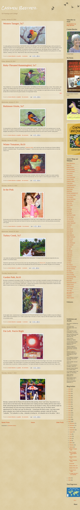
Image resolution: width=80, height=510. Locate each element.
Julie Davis (69, 225)
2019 (69, 402)
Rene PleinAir (70, 278)
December (71, 423)
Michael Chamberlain (71, 266)
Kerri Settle (69, 246)
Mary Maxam (70, 264)
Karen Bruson (70, 229)
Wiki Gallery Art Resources (70, 293)
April (70, 440)
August (71, 431)
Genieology (69, 209)
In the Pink (8, 189)
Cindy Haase (70, 183)
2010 (69, 421)
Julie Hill (69, 227)
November (71, 425)
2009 (69, 478)
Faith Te (68, 207)
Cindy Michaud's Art (71, 185)
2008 (69, 480)
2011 (69, 419)
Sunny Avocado (70, 286)
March (71, 442)
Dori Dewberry (70, 197)
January (71, 447)
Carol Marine (70, 173)
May (70, 438)
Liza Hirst (69, 262)
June (70, 436)
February (71, 444)
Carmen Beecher (19, 8)
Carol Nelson (70, 175)
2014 (69, 412)
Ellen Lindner (70, 205)
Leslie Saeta (69, 254)
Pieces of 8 (42, 262)
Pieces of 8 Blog (70, 274)
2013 (69, 415)
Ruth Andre (69, 280)
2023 (69, 393)
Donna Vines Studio (71, 195)
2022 (69, 395)
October (71, 427)
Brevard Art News (71, 169)
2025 (69, 389)
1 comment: (25, 268)
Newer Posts (6, 422)
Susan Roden (70, 288)
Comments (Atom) (12, 425)
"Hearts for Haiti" (29, 147)
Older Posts (60, 422)
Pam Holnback (70, 272)
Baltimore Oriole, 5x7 (13, 106)
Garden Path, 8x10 (12, 277)
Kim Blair (69, 248)
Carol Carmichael (71, 171)
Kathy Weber (70, 241)
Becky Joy (69, 165)
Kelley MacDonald (71, 242)
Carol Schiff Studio (71, 177)
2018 (69, 404)
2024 (69, 391)
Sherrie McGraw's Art (71, 282)
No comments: (25, 97)
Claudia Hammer (70, 187)
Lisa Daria (69, 258)
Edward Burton (70, 201)
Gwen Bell (69, 211)
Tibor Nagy (69, 290)
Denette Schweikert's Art (72, 193)
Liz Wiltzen (69, 260)
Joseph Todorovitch (71, 223)
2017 (69, 406)
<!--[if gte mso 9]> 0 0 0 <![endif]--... (73, 474)
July (70, 434)
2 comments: (25, 56)
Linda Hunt (69, 256)
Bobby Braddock (70, 167)
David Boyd (69, 191)
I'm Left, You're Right (13, 331)
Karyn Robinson (70, 235)
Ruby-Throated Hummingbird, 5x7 (19, 65)
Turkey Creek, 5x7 (12, 235)
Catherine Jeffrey (70, 181)
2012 (69, 417)
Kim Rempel (69, 250)
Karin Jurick (69, 233)
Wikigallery (69, 295)
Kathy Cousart (70, 239)
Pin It (75, 500)
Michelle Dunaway (71, 268)
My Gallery (69, 270)
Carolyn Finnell (70, 179)
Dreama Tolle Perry (71, 199)
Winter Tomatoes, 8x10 (14, 144)
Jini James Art (70, 219)
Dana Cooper (70, 189)
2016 (69, 408)
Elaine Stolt (69, 203)
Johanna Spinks (70, 221)
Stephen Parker (70, 284)
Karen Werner (70, 231)
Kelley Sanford (70, 245)
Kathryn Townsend (71, 237)
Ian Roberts (69, 213)
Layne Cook (69, 252)
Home (33, 422)
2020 (69, 399)
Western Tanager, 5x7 (13, 23)
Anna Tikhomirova (71, 163)
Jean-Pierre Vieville (71, 215)
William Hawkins (70, 297)
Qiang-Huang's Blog (71, 276)
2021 (69, 397)
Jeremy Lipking (70, 217)
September (72, 429)
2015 (69, 410)
